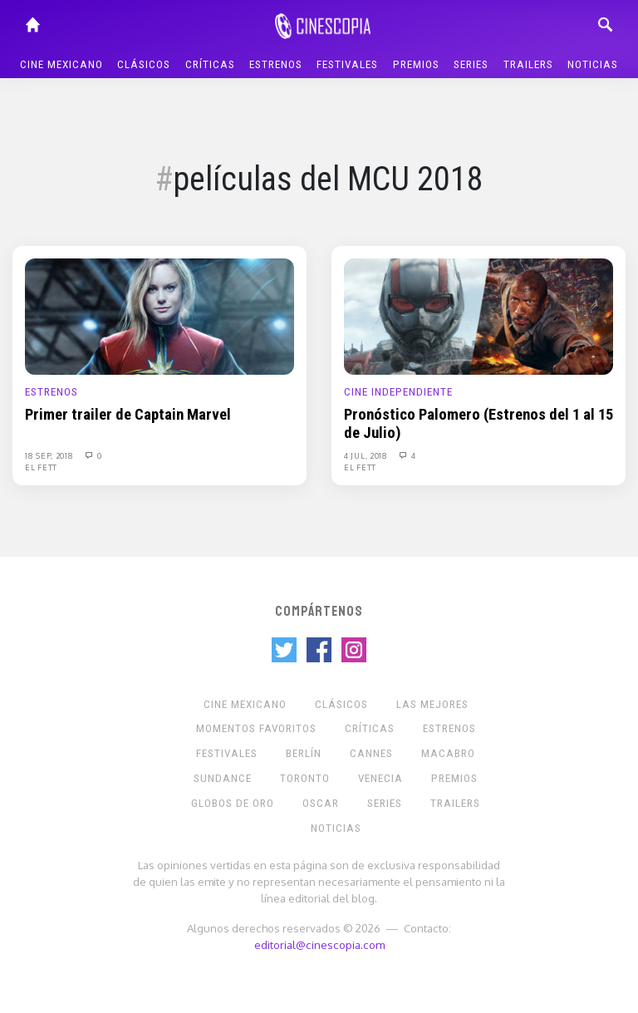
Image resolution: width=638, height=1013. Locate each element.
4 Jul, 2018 (367, 455)
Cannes (371, 753)
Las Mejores (432, 704)
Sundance (223, 778)
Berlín (303, 753)
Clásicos (143, 64)
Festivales (347, 64)
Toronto (305, 778)
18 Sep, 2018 (50, 455)
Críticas (210, 64)
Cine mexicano (61, 64)
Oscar (320, 803)
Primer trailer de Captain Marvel (128, 415)
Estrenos (275, 64)
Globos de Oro (232, 803)
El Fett (41, 467)
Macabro (448, 753)
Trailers (528, 64)
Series (471, 64)
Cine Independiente (398, 392)
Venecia (380, 778)
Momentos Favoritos (256, 728)
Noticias (592, 64)
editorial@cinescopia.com (319, 944)
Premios (416, 64)
